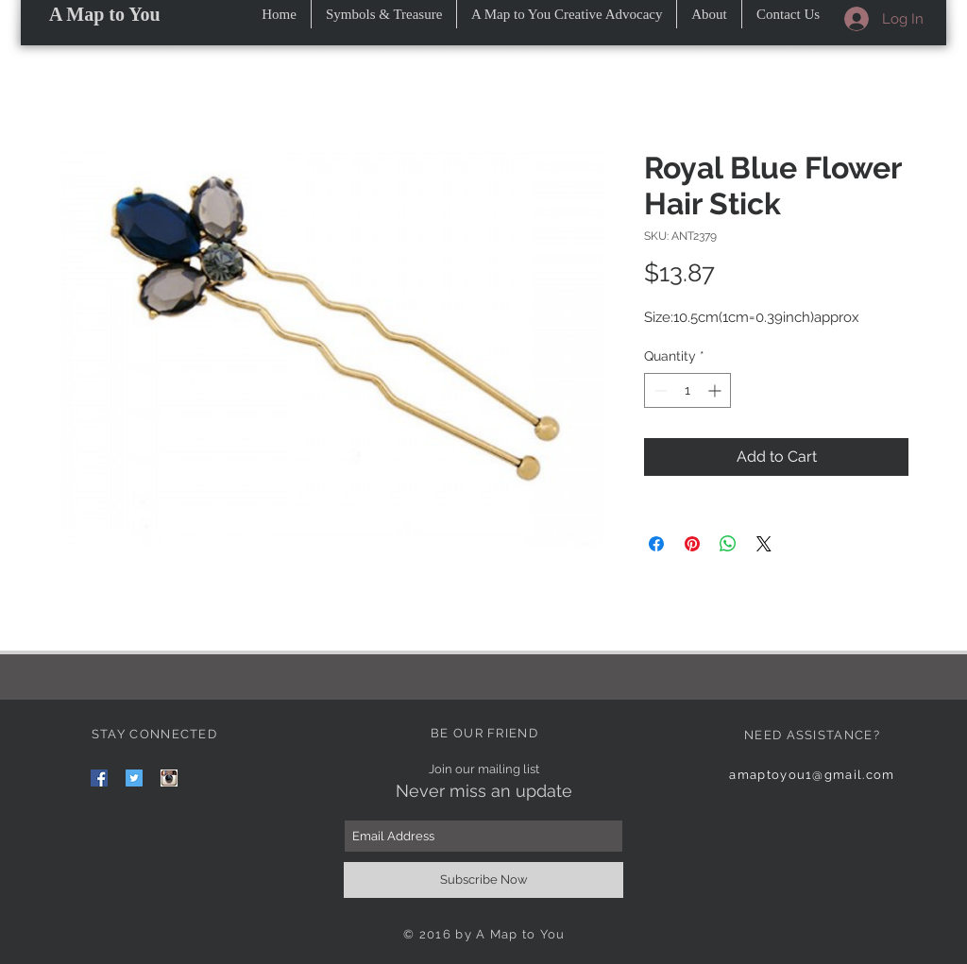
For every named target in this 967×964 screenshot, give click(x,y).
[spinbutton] (687, 390)
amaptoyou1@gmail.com (811, 775)
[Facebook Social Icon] (99, 778)
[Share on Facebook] (656, 544)
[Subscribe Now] (483, 880)
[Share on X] (764, 544)
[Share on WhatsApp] (728, 544)
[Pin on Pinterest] (692, 544)
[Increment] (716, 390)
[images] (169, 778)
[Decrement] (658, 390)
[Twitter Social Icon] (134, 778)
